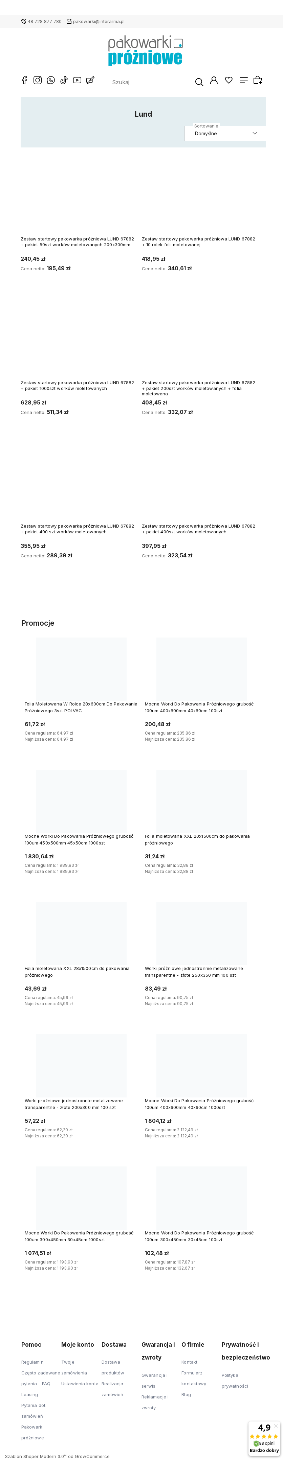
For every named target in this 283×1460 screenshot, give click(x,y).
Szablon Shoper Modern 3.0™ (36, 1457)
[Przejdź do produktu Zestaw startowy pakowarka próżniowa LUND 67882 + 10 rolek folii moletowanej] (200, 197)
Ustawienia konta (80, 1384)
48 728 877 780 (45, 21)
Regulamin (32, 1362)
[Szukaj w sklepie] (148, 82)
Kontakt (189, 1362)
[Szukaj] (198, 83)
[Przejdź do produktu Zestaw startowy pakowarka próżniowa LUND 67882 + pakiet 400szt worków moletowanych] (200, 484)
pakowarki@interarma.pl (99, 21)
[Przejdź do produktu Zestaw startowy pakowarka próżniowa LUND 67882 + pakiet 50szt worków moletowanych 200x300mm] (78, 197)
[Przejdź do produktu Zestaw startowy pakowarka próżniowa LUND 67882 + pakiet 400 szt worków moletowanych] (78, 484)
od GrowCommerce (89, 1457)
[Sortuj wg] (226, 134)
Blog (186, 1395)
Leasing (29, 1395)
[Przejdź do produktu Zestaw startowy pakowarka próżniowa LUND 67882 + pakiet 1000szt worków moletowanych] (78, 340)
